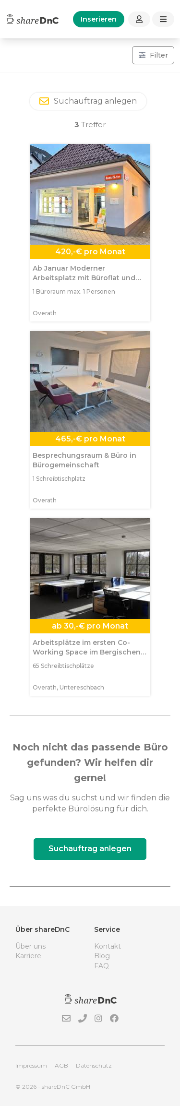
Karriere (28, 955)
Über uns (30, 946)
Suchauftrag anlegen (90, 848)
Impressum (31, 1065)
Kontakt (107, 946)
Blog (102, 955)
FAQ (101, 966)
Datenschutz (94, 1065)
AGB (61, 1065)
